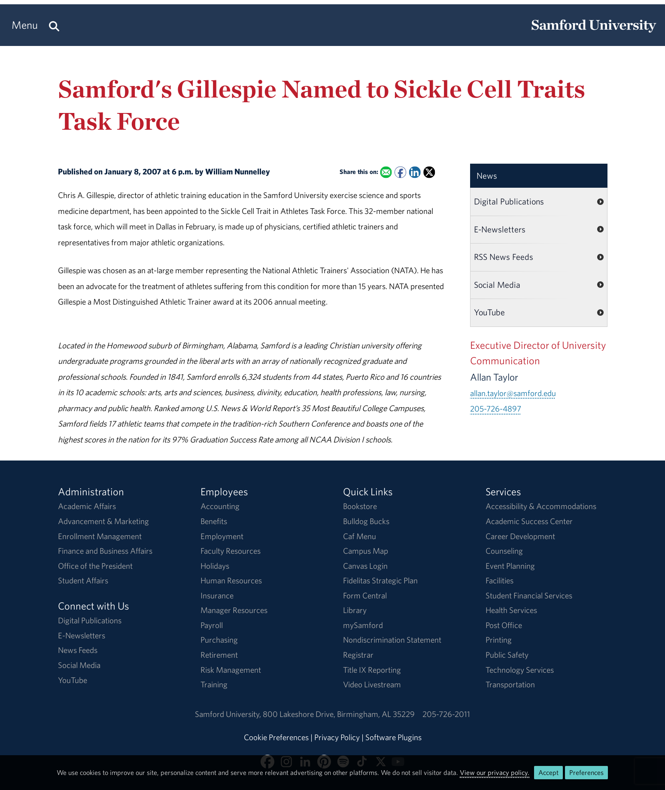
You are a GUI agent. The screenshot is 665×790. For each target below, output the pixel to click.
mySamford (363, 625)
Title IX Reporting (372, 670)
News (487, 175)
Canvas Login (365, 566)
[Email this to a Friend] (386, 172)
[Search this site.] (54, 25)
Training (214, 684)
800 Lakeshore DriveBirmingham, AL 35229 (339, 714)
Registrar (358, 655)
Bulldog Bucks (366, 521)
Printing (499, 639)
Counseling (504, 551)
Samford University (229, 714)
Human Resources (231, 580)
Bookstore (360, 506)
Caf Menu (359, 536)
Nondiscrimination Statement (392, 639)
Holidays (214, 566)
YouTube (489, 312)
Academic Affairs (87, 506)
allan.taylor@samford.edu (513, 393)
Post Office (504, 625)
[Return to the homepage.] (593, 32)
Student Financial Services (529, 595)
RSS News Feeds (503, 256)
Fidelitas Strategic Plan (380, 580)
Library (355, 610)
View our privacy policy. (494, 772)
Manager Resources (233, 610)
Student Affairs (83, 580)
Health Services (511, 610)
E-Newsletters (499, 229)
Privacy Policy (337, 737)
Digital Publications (509, 201)
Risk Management (230, 670)
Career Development (520, 536)
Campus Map (365, 551)
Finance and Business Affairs (105, 551)
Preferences (586, 772)
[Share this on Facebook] (400, 172)
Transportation (510, 684)
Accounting (220, 506)
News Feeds (77, 650)
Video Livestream (372, 684)
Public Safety (507, 655)
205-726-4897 (495, 408)
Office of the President (95, 566)
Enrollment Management (100, 536)
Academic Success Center (529, 521)
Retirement (219, 655)
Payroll (211, 625)
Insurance (217, 595)
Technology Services (520, 670)
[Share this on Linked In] (415, 172)
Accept (548, 772)
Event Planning (510, 566)
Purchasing (219, 639)
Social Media (497, 284)
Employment (221, 536)
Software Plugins (393, 737)
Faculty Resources (230, 551)
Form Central (365, 595)
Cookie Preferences (276, 737)
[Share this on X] (429, 172)
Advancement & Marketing (103, 521)
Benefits (213, 521)
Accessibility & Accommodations (541, 506)
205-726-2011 (446, 714)
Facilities (499, 580)
